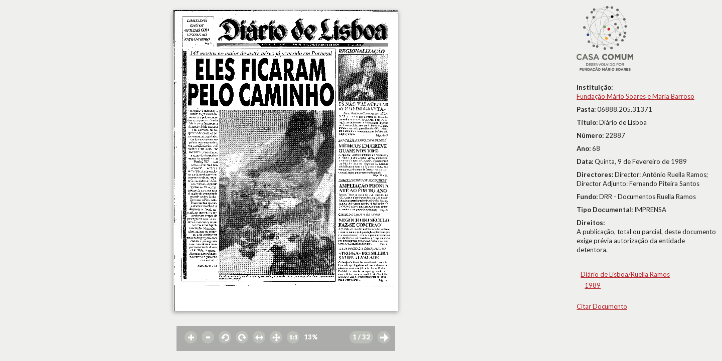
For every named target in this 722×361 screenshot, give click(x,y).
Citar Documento (602, 306)
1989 (593, 285)
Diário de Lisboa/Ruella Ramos (625, 274)
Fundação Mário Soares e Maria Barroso (635, 96)
